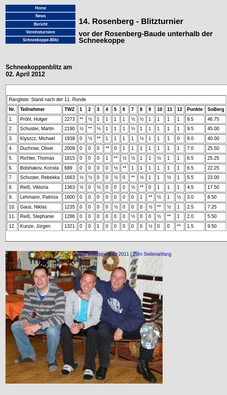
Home (40, 8)
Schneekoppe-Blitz (41, 40)
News (40, 16)
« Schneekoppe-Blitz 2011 (101, 254)
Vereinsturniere (40, 32)
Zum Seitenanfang (152, 254)
